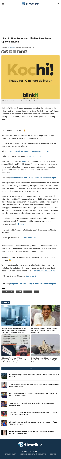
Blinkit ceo (28, 292)
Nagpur (21, 224)
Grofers (24, 161)
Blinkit (19, 292)
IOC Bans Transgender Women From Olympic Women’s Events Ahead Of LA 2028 (34, 376)
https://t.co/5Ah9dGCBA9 (18, 151)
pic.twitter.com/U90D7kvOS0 (39, 151)
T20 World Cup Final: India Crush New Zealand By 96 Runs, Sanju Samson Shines (31, 404)
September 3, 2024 (33, 156)
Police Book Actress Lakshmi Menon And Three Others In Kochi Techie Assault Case (44, 330)
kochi (36, 292)
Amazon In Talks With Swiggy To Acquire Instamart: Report (33, 178)
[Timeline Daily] (30, 444)
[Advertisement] (30, 20)
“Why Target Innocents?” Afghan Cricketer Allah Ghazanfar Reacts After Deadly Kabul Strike (34, 385)
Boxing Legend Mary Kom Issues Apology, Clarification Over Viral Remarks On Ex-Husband (31, 432)
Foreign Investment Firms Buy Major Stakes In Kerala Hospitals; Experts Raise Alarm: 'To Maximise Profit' (13, 330)
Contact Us (42, 454)
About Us (53, 454)
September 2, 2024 (33, 276)
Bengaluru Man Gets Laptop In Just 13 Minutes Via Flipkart (33, 284)
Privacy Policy (10, 454)
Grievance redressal (27, 454)
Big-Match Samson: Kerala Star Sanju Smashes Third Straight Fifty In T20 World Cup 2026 (33, 423)
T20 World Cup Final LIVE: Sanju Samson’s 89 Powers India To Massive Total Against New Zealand (33, 413)
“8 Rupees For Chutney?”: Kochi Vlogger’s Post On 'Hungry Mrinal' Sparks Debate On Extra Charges (15, 360)
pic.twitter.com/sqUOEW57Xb (44, 271)
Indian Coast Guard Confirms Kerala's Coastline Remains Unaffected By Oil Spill (44, 360)
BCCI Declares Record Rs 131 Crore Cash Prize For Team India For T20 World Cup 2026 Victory (33, 394)
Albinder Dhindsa (8, 292)
